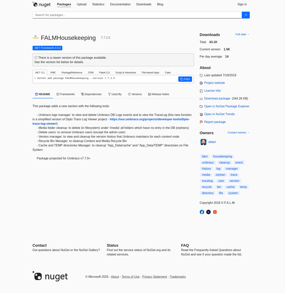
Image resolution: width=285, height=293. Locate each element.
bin (219, 187)
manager (232, 168)
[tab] (64, 4)
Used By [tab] (115, 94)
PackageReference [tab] (72, 72)
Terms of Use (130, 276)
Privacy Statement (154, 276)
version (234, 180)
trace (234, 174)
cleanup (224, 162)
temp (243, 187)
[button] (185, 79)
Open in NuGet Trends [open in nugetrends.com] (219, 114)
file (221, 193)
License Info (212, 90)
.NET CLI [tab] (40, 72)
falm (205, 156)
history (206, 168)
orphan (220, 174)
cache (231, 187)
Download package (217, 98)
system (233, 193)
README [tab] (42, 94)
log (218, 168)
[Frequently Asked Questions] (185, 245)
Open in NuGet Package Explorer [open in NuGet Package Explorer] (226, 106)
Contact (40, 245)
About (115, 276)
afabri (212, 142)
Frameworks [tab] (66, 94)
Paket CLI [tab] (104, 72)
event (239, 162)
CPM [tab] (90, 72)
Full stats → (243, 34)
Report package (215, 122)
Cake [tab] (168, 72)
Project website (214, 82)
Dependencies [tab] (91, 94)
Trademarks (178, 276)
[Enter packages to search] (137, 15)
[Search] (246, 15)
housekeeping (222, 156)
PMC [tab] (53, 72)
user (221, 180)
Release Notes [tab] (158, 94)
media (206, 174)
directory (208, 193)
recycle (207, 187)
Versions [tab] (135, 94)
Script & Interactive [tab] (126, 72)
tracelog (207, 180)
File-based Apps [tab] (150, 72)
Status (112, 245)
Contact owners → (239, 132)
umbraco (208, 162)
